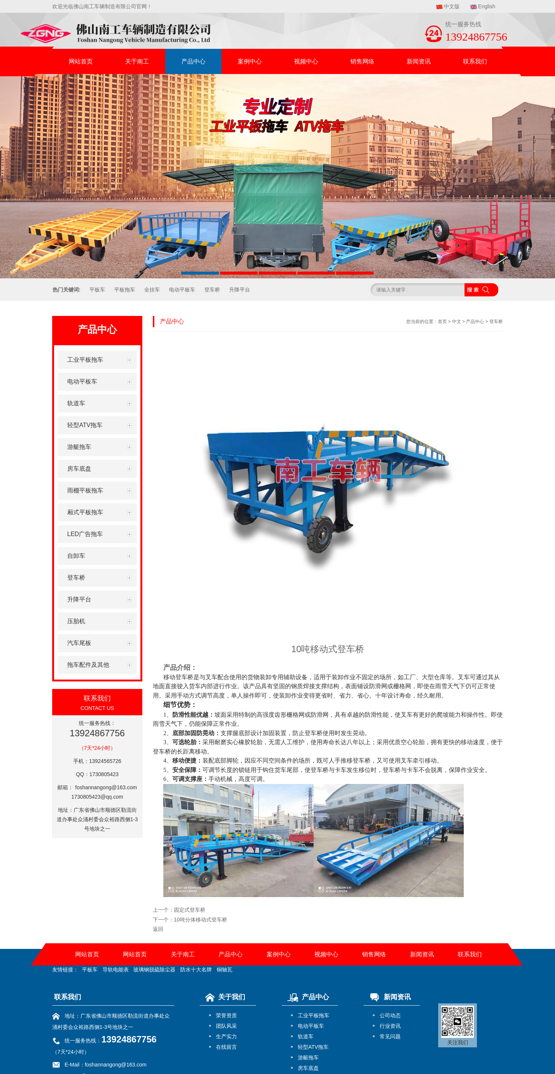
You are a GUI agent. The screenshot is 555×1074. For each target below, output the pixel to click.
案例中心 (250, 61)
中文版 (452, 6)
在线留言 (226, 1047)
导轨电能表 (116, 970)
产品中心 (193, 61)
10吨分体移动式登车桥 (200, 920)
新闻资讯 (419, 61)
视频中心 (306, 61)
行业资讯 (390, 1026)
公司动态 (390, 1015)
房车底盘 (308, 1068)
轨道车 (306, 1036)
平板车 (97, 290)
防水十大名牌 (196, 970)
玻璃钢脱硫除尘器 (154, 970)
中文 (456, 321)
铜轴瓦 (224, 970)
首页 (442, 321)
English (486, 6)
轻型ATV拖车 (313, 1047)
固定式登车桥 (189, 910)
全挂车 (152, 290)
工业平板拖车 (313, 1015)
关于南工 (137, 61)
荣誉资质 (226, 1015)
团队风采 (226, 1026)
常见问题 (390, 1036)
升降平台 (239, 290)
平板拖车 (124, 290)
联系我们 (475, 61)
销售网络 (362, 61)
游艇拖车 (308, 1057)
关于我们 (223, 997)
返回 (158, 929)
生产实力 (226, 1036)
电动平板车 (182, 290)
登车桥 (212, 290)
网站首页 (81, 61)
